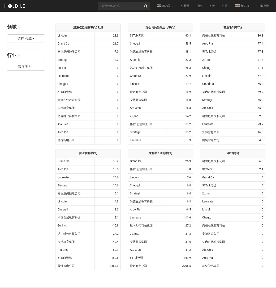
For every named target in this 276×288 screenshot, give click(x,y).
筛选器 (165, 6)
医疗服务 (26, 67)
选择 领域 (25, 38)
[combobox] (124, 6)
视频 (199, 6)
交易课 (185, 6)
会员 (225, 6)
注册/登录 (262, 6)
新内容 (242, 6)
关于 (212, 6)
